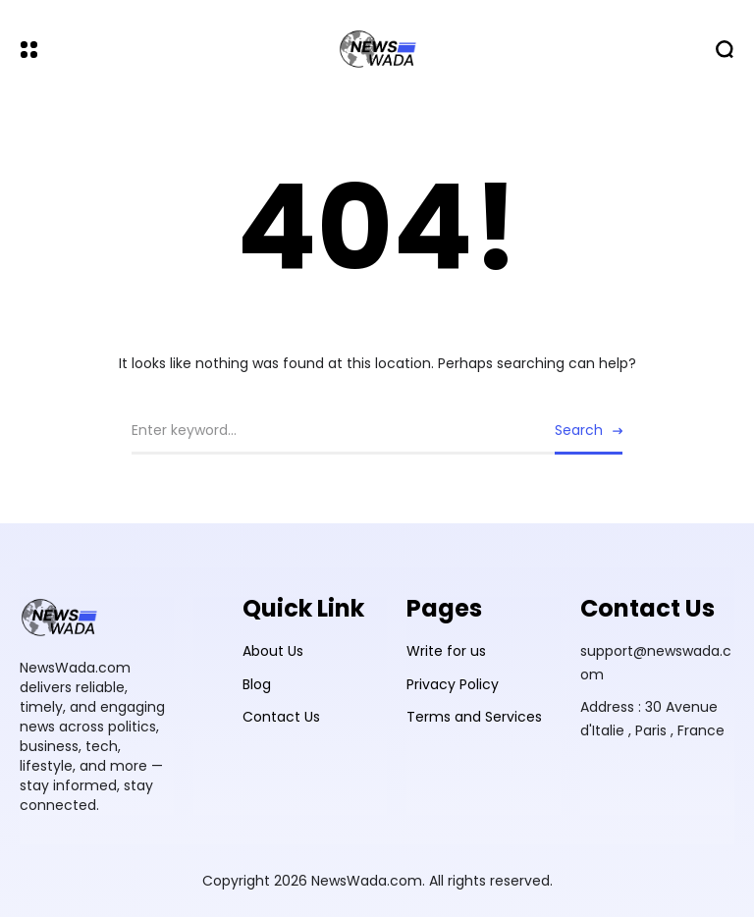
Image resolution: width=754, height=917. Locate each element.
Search (579, 430)
